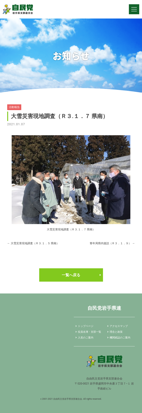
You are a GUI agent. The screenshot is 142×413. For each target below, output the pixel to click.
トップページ (85, 326)
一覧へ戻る (71, 275)
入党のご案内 (85, 337)
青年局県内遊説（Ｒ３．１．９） (112, 243)
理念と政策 (116, 331)
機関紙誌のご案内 (120, 337)
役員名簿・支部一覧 (89, 331)
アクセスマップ (119, 326)
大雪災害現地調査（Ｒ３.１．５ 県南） (33, 243)
